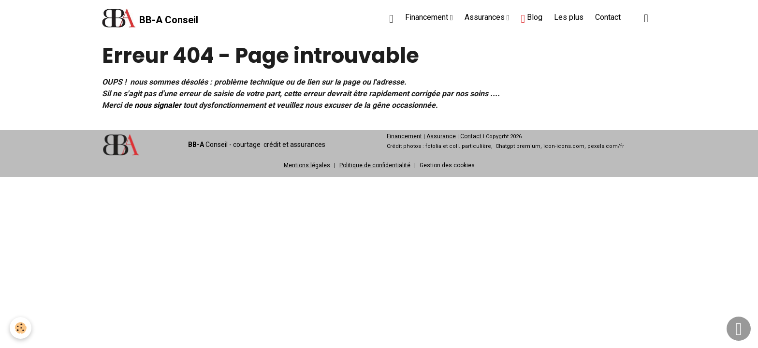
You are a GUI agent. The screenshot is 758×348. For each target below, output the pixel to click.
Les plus (568, 17)
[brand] (150, 18)
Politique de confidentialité (374, 165)
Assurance (441, 136)
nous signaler (157, 105)
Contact (608, 17)
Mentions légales (307, 165)
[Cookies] (20, 328)
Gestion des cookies (447, 165)
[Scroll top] (739, 329)
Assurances (486, 17)
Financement (427, 17)
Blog (531, 19)
